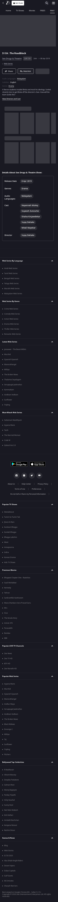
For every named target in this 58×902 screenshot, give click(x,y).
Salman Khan (9, 785)
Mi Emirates (9, 881)
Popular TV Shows (9, 504)
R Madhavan (9, 770)
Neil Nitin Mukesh (11, 810)
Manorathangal (10, 364)
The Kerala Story (10, 618)
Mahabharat (9, 512)
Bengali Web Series (11, 278)
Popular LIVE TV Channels (13, 646)
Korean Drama (10, 557)
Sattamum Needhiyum (13, 420)
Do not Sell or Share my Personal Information (28, 494)
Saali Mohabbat (10, 582)
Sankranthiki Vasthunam (13, 598)
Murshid (7, 354)
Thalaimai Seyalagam (12, 379)
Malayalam (21, 78)
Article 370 (8, 623)
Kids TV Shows (9, 562)
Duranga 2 (8, 729)
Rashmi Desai (9, 830)
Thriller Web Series (11, 329)
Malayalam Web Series (13, 293)
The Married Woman (12, 435)
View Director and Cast (11, 99)
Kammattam (9, 389)
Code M (7, 440)
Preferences (36, 489)
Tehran (7, 593)
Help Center (26, 484)
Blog (6, 845)
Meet (6, 542)
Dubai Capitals (10, 871)
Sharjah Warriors (11, 886)
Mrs (5, 608)
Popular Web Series (10, 676)
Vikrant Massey (10, 775)
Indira (6, 552)
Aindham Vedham (11, 394)
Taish (6, 430)
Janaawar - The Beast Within (15, 349)
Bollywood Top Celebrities (13, 762)
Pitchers (7, 754)
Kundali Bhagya (10, 532)
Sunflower (8, 400)
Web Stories (9, 850)
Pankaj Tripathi (10, 795)
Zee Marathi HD (10, 668)
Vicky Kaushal (9, 800)
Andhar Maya (9, 704)
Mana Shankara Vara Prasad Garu (17, 603)
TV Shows (17, 10)
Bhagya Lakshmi (10, 537)
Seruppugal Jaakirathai (13, 384)
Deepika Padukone (11, 780)
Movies (29, 10)
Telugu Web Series (11, 283)
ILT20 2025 (8, 855)
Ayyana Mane (9, 425)
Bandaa (7, 633)
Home (5, 10)
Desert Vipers (9, 865)
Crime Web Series (11, 309)
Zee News (8, 653)
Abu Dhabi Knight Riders (13, 860)
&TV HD (7, 663)
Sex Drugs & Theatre (12, 58)
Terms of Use (20, 489)
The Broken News (11, 374)
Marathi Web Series (12, 288)
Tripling (7, 405)
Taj (5, 739)
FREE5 (39, 10)
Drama (11, 86)
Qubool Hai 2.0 (10, 445)
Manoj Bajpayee (10, 790)
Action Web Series (11, 319)
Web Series (51, 10)
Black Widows (9, 724)
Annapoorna (9, 547)
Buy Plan (18, 3)
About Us (11, 484)
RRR (5, 638)
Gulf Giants (8, 876)
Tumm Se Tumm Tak (12, 517)
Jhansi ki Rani (9, 522)
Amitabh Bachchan (11, 820)
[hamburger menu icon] (53, 3)
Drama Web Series (11, 324)
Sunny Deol (8, 805)
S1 (3, 53)
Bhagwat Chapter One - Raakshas (17, 577)
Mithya (7, 369)
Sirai (6, 613)
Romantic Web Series (12, 334)
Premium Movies (9, 570)
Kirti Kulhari (8, 815)
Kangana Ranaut (10, 825)
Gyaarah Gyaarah (11, 359)
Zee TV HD (8, 658)
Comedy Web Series (12, 314)
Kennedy (7, 588)
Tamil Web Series (11, 273)
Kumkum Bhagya (10, 527)
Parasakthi (8, 628)
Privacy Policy (43, 484)
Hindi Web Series (11, 268)
